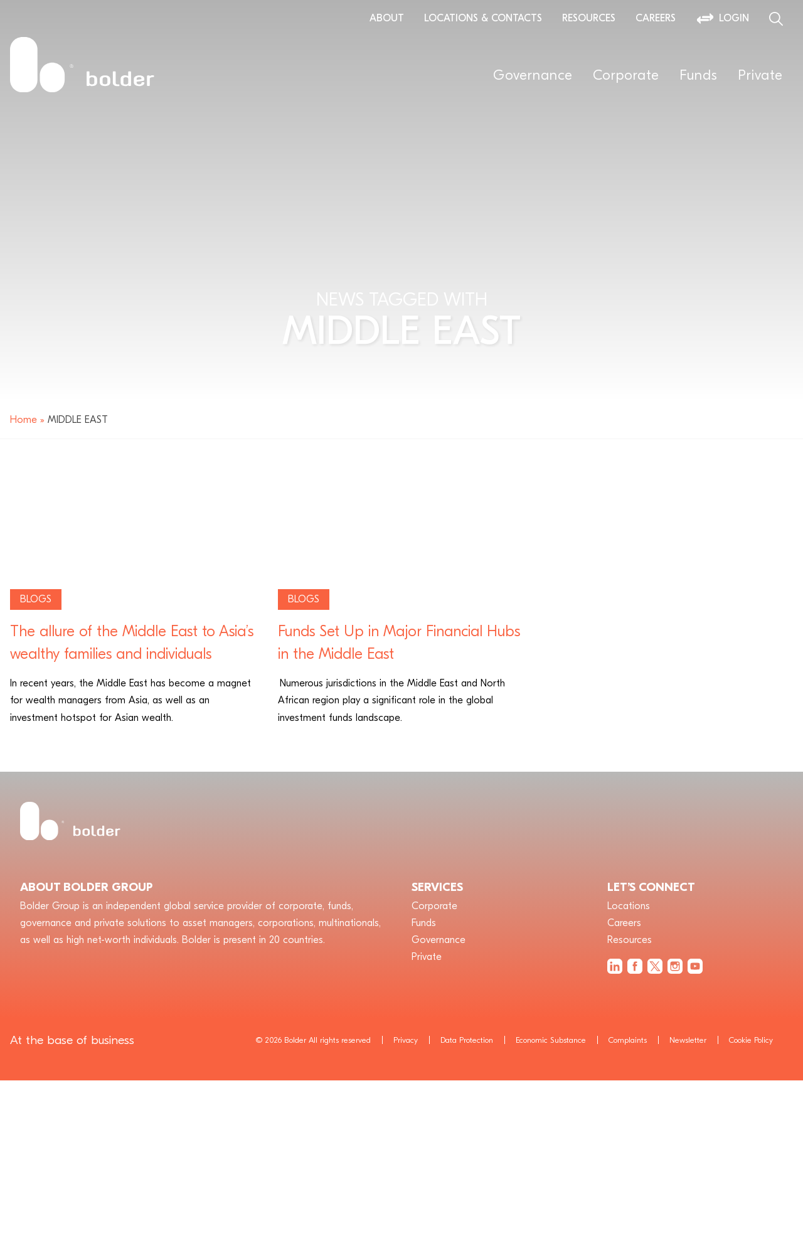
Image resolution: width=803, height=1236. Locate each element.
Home (23, 419)
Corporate (626, 75)
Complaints (628, 1040)
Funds (698, 75)
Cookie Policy (751, 1040)
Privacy (405, 1040)
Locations (628, 906)
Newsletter (687, 1040)
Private (760, 75)
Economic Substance (551, 1040)
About (387, 18)
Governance (533, 75)
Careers (655, 18)
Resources (588, 18)
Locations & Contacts (483, 18)
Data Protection (466, 1040)
